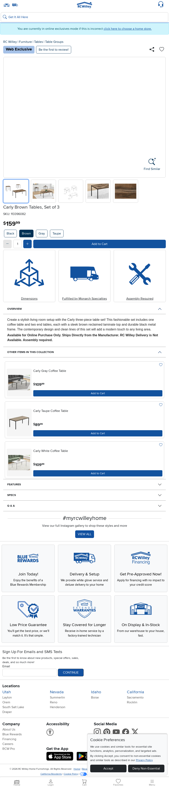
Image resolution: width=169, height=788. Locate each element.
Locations (11, 690)
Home (77, 773)
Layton (7, 702)
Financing (9, 743)
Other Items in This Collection (30, 352)
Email (6, 670)
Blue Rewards (12, 738)
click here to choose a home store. (128, 29)
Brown (26, 233)
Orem (6, 706)
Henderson (57, 711)
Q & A (11, 505)
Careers (7, 748)
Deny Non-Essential (146, 768)
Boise (95, 702)
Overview (14, 309)
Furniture (25, 42)
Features (14, 484)
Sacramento (135, 702)
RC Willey (10, 42)
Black (10, 233)
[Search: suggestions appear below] (84, 17)
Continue (71, 677)
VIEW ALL (84, 534)
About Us (8, 733)
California (135, 696)
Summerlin (57, 702)
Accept (108, 768)
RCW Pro (8, 753)
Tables (38, 42)
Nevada (57, 696)
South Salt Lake (13, 711)
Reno (53, 706)
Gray (41, 233)
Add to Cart (99, 244)
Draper (7, 716)
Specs (11, 495)
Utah (6, 696)
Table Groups (54, 42)
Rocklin (132, 706)
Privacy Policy (144, 760)
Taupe (57, 233)
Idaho (96, 696)
